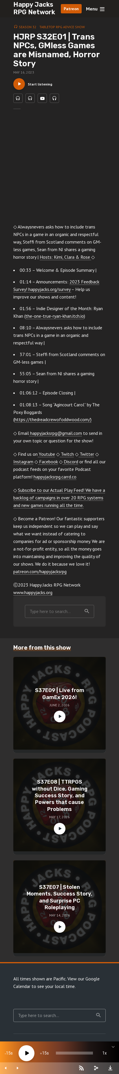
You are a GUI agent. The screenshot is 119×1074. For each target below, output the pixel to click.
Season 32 (27, 27)
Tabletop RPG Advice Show (62, 27)
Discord (70, 461)
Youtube (46, 454)
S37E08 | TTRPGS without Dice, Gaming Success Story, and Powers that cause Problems (59, 795)
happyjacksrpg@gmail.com (55, 433)
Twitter (86, 454)
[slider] (74, 1053)
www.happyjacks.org (32, 592)
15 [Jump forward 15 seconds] (44, 1053)
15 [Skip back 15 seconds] (8, 1053)
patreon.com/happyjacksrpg (40, 571)
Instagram (23, 461)
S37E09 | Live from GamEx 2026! (59, 693)
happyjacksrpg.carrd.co (55, 477)
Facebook (48, 461)
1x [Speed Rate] (104, 1053)
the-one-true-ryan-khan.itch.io (54, 316)
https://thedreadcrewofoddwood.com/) (52, 419)
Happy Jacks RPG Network (34, 8)
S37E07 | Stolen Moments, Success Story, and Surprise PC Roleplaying (59, 897)
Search (86, 611)
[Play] (26, 1053)
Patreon (71, 8)
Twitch (67, 454)
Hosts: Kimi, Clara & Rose (65, 257)
